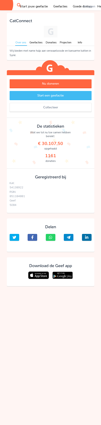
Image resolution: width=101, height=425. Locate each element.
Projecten (65, 42)
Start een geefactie (50, 95)
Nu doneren (50, 83)
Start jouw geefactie (34, 6)
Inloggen (89, 6)
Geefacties (60, 6)
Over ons (20, 42)
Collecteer (50, 107)
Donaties (51, 42)
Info (80, 42)
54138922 (16, 187)
